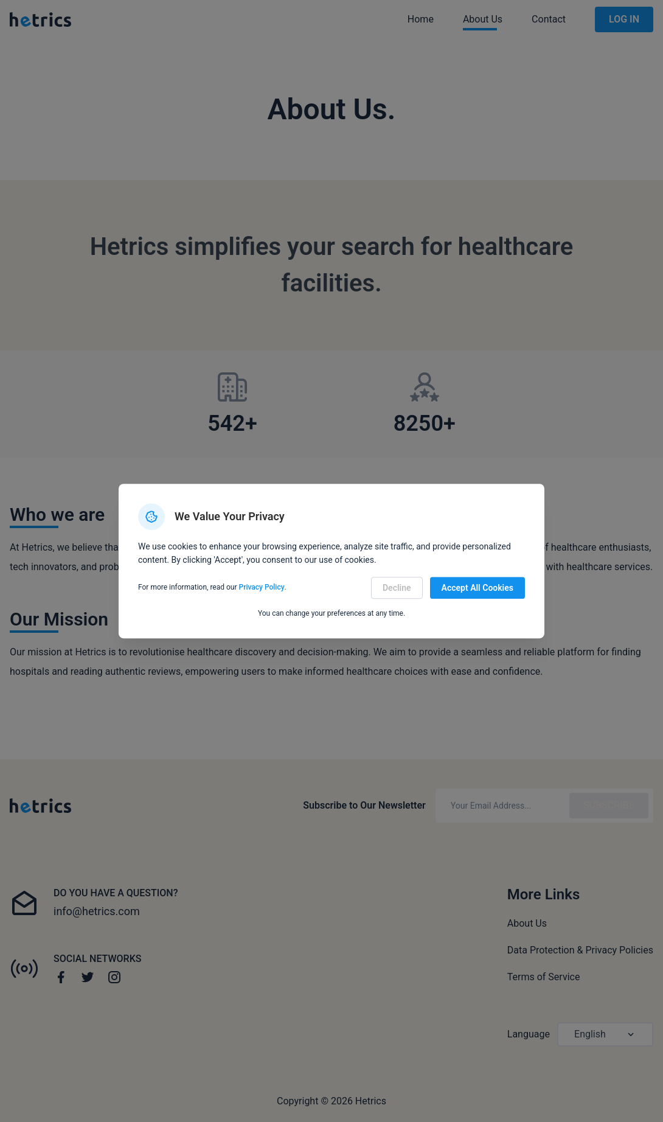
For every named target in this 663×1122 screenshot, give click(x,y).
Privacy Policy (262, 588)
